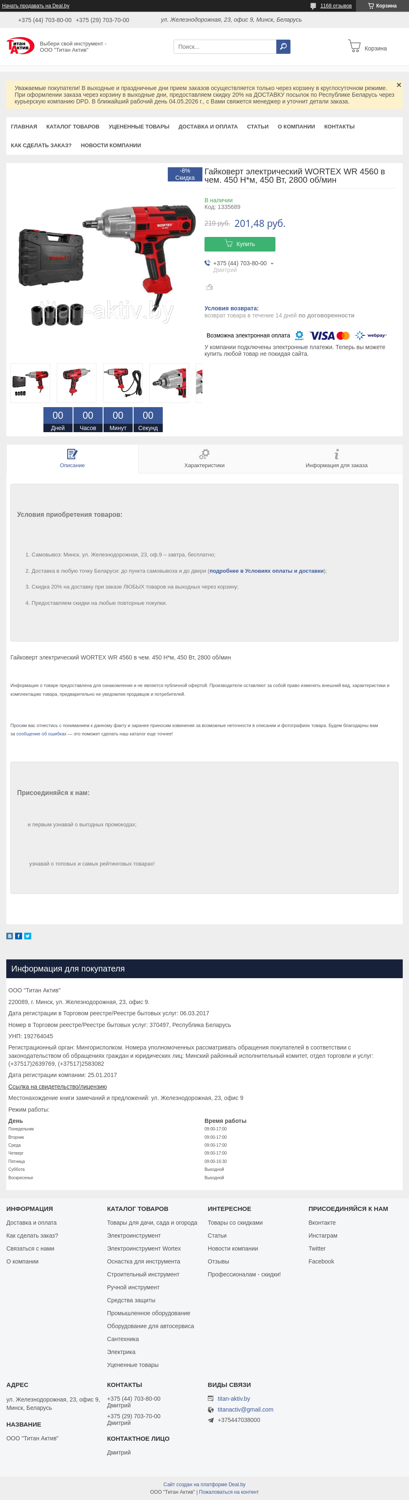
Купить (246, 244)
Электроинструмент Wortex (144, 1248)
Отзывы (218, 1261)
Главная (24, 126)
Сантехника (123, 1339)
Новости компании (111, 145)
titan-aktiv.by (234, 1398)
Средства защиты (131, 1300)
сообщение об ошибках (41, 733)
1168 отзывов (336, 6)
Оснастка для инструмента (143, 1261)
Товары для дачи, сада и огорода (152, 1222)
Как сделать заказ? (41, 145)
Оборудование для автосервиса (150, 1326)
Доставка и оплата (208, 126)
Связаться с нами (30, 1248)
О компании (296, 126)
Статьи (258, 126)
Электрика (121, 1352)
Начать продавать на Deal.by (35, 6)
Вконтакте (322, 1222)
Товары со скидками (235, 1222)
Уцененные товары (139, 126)
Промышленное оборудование (148, 1313)
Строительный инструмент (143, 1274)
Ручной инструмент (133, 1287)
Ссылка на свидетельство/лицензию (57, 1086)
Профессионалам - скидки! (244, 1274)
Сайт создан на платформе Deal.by (205, 1484)
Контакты (339, 126)
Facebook (321, 1261)
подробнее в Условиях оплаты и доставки (267, 571)
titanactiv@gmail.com (245, 1410)
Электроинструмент (134, 1235)
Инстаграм (322, 1235)
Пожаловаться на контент (229, 1492)
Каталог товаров (72, 126)
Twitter (317, 1248)
